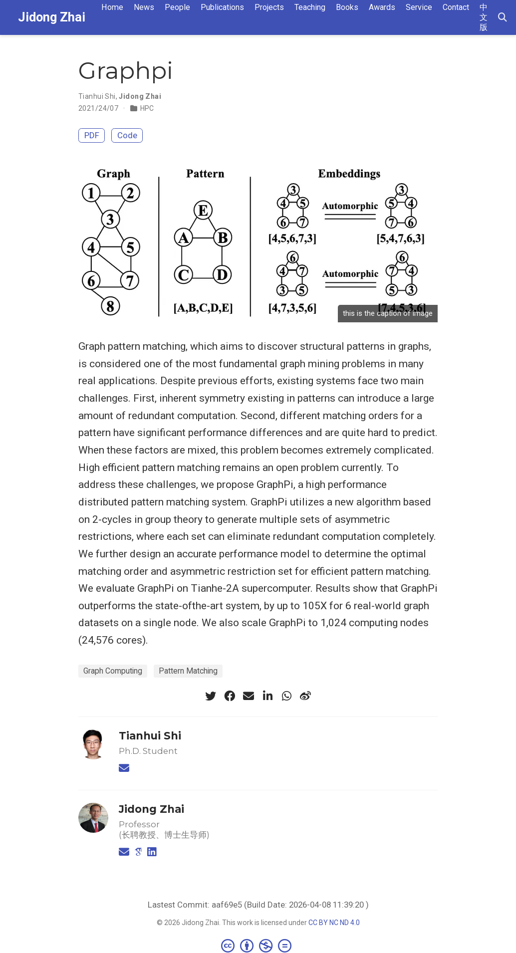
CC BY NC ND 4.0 (334, 923)
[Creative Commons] (258, 945)
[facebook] (229, 696)
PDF (91, 135)
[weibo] (305, 696)
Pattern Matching (188, 671)
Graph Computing (112, 671)
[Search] (502, 17)
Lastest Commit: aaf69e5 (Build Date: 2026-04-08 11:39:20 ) (258, 905)
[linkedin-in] (267, 696)
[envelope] (248, 696)
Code (127, 135)
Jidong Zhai (51, 17)
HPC (147, 108)
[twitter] (210, 696)
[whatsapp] (286, 696)
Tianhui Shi (97, 96)
